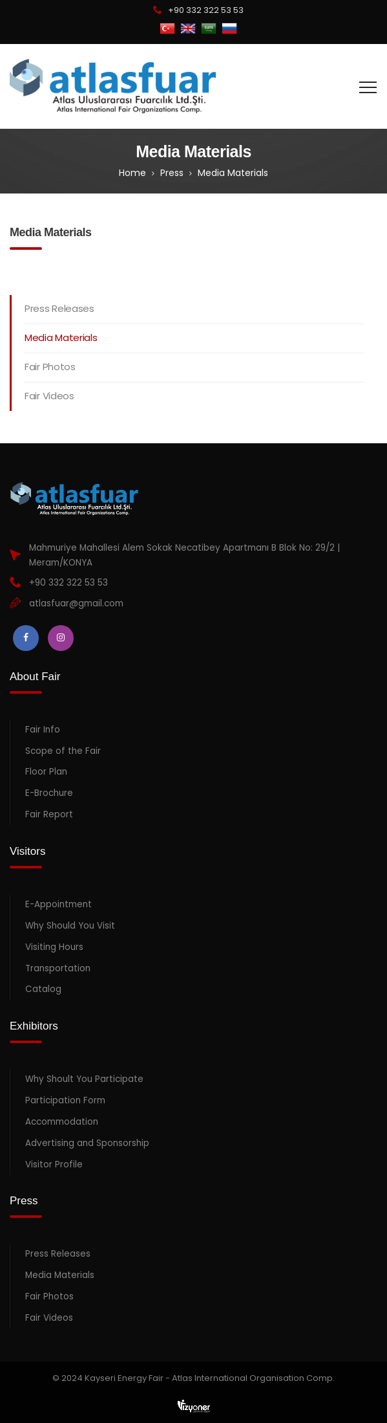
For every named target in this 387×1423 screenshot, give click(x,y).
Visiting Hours (54, 947)
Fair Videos (49, 396)
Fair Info (42, 729)
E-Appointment (58, 904)
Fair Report (49, 814)
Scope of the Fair (63, 751)
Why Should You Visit (70, 926)
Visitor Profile (54, 1164)
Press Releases (59, 308)
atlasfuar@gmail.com (76, 603)
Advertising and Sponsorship (87, 1143)
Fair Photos (50, 366)
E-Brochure (49, 793)
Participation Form (65, 1100)
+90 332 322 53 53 (206, 10)
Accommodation (61, 1122)
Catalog (43, 989)
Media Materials (61, 337)
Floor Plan (46, 772)
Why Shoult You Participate (84, 1079)
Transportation (57, 968)
